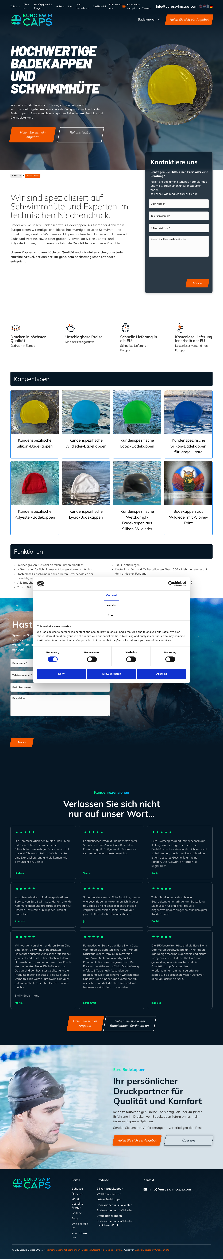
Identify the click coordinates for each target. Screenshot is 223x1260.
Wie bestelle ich (82, 6)
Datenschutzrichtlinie (93, 1251)
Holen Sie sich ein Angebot (189, 20)
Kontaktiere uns (115, 6)
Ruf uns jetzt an (81, 132)
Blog (70, 6)
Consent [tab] (111, 595)
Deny (61, 673)
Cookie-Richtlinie (115, 1251)
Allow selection (111, 673)
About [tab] (111, 615)
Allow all (161, 673)
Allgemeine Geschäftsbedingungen (62, 1251)
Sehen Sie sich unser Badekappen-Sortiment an (129, 1024)
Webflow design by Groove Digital (152, 1251)
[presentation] (179, 267)
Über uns (26, 6)
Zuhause (15, 6)
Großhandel (99, 6)
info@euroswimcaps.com (176, 6)
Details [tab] (111, 605)
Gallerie (60, 6)
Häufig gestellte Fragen (43, 6)
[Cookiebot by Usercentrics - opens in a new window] (171, 583)
